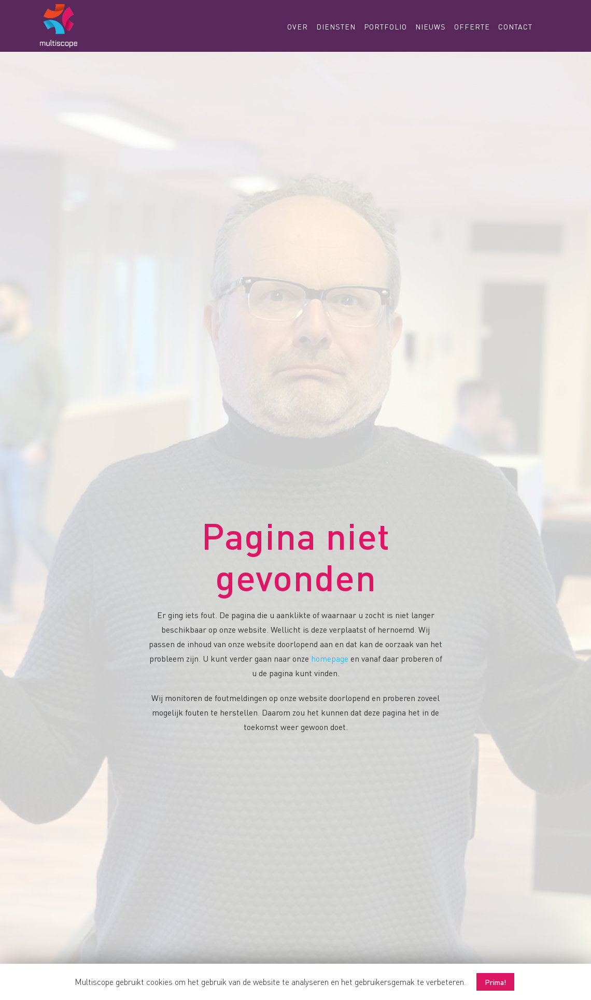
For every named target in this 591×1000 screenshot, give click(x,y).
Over (297, 26)
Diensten (336, 26)
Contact (515, 26)
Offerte (472, 26)
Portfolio (385, 26)
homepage (329, 658)
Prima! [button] (495, 982)
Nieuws (430, 26)
